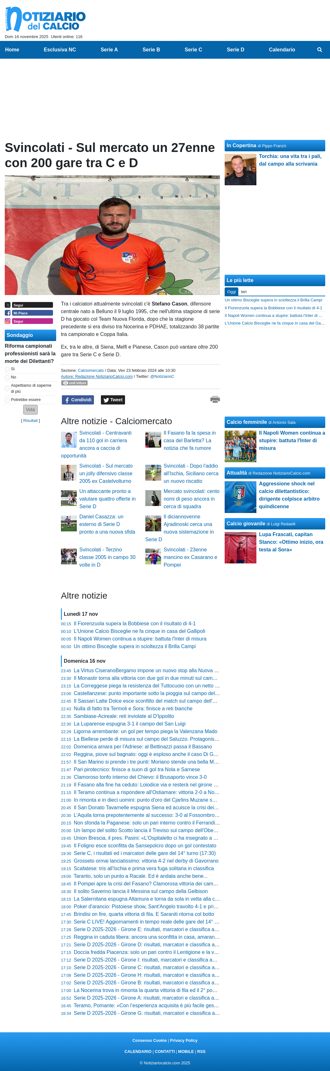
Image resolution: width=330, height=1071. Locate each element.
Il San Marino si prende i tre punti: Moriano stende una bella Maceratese (155, 762)
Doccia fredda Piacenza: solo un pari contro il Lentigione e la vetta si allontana (162, 952)
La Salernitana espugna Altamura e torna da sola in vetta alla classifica (153, 899)
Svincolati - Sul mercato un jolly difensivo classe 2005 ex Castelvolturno (106, 473)
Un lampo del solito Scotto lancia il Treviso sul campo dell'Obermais (150, 830)
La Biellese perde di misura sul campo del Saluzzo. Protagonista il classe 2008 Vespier (171, 739)
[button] (30, 410)
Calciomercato (91, 370)
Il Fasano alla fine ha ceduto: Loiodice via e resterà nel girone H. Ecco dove (159, 784)
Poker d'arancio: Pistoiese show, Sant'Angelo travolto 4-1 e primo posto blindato (164, 906)
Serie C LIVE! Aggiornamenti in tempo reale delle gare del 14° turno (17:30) (159, 921)
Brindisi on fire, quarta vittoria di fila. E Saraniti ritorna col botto (144, 914)
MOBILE (186, 1051)
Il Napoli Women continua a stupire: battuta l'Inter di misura (140, 638)
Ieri (244, 291)
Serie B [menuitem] (151, 49)
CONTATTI (165, 1051)
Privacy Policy (184, 1040)
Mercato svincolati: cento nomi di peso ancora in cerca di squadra (192, 499)
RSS (201, 1051)
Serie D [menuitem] (235, 49)
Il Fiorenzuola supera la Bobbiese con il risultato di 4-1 (135, 623)
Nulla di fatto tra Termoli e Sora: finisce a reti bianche (133, 708)
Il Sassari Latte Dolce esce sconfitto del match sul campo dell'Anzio (149, 701)
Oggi (231, 291)
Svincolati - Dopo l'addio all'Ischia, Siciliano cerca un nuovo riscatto (191, 473)
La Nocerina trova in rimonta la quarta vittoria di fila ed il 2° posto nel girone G (161, 990)
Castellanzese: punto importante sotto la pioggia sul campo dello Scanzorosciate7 (166, 693)
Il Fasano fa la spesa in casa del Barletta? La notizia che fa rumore (190, 440)
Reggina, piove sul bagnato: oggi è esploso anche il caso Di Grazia (149, 754)
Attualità (237, 473)
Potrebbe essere (26, 399)
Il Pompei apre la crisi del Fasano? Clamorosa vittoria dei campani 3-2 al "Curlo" (164, 883)
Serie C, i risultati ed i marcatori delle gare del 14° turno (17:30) (145, 853)
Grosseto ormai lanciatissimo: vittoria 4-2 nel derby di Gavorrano (146, 861)
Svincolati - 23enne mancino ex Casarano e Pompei (190, 557)
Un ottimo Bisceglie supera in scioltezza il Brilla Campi (135, 646)
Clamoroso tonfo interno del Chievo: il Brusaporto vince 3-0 (140, 777)
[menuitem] (320, 49)
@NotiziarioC (162, 376)
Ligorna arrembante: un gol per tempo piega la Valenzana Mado (145, 731)
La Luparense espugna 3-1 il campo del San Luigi (130, 723)
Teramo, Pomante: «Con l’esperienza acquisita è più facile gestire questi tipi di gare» (169, 1005)
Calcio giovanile (246, 523)
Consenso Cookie (149, 1040)
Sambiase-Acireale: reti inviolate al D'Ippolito (124, 716)
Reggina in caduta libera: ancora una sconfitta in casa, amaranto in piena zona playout (171, 937)
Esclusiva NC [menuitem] (60, 49)
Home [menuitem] (12, 49)
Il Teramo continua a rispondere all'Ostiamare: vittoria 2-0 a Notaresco (152, 792)
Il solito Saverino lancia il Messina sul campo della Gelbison (141, 891)
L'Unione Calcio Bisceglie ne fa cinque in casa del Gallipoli (139, 631)
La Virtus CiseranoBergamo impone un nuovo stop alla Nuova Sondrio (153, 670)
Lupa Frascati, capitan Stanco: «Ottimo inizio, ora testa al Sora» (291, 542)
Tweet (113, 400)
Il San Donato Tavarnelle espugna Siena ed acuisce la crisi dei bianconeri (156, 807)
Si (13, 368)
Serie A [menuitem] (109, 49)
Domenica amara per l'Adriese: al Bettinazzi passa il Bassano (143, 746)
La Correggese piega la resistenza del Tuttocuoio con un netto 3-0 (148, 685)
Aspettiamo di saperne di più (31, 388)
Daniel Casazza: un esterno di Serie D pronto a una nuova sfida (107, 524)
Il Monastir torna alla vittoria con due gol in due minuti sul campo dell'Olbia (157, 678)
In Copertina (241, 145)
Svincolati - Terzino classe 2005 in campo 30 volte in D (107, 557)
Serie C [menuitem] (193, 49)
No (13, 377)
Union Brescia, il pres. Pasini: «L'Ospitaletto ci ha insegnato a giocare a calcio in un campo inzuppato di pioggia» (200, 838)
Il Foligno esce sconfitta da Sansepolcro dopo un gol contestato (145, 845)
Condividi (78, 400)
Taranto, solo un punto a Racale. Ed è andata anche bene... (141, 876)
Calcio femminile (247, 422)
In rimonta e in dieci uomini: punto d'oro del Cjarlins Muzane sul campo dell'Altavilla (167, 800)
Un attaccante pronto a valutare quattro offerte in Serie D (107, 499)
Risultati (30, 420)
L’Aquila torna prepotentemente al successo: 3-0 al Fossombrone (147, 815)
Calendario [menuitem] (282, 49)
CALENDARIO (137, 1051)
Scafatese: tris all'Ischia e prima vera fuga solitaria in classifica (144, 868)
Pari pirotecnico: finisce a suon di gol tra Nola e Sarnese (137, 769)
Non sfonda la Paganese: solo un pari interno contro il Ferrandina (147, 822)
